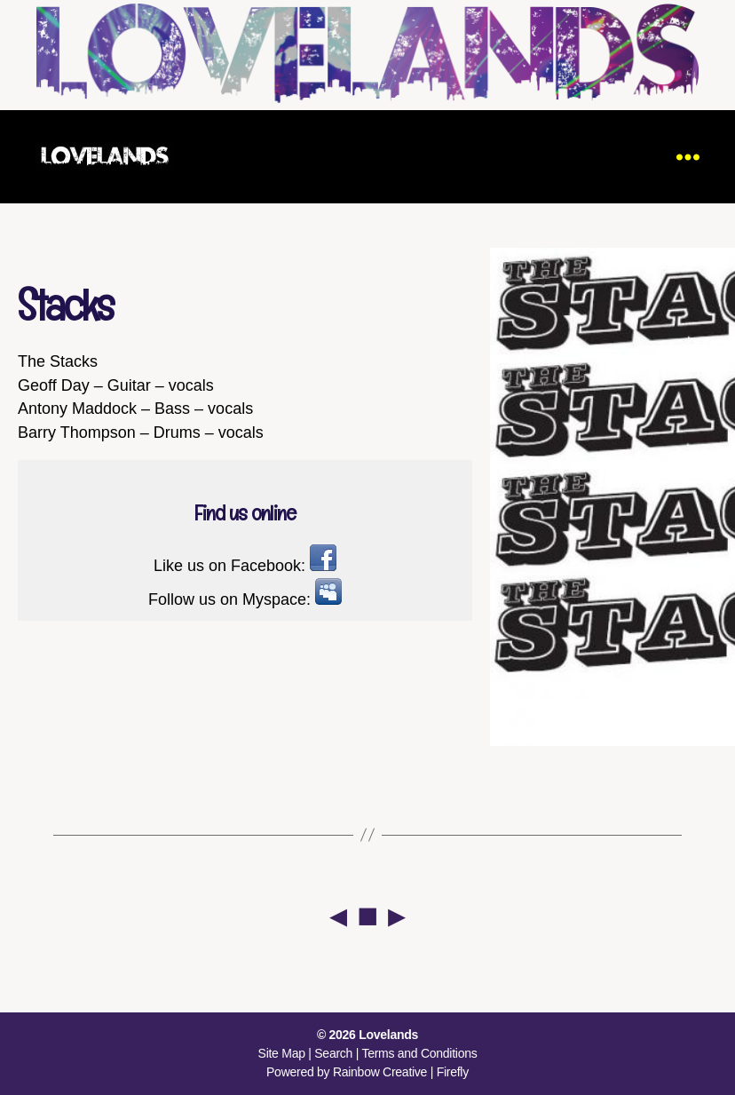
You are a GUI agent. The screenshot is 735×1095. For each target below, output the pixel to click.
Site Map (281, 1053)
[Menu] (688, 156)
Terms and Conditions (419, 1053)
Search (333, 1053)
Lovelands (388, 1035)
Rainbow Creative (382, 1072)
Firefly (453, 1072)
